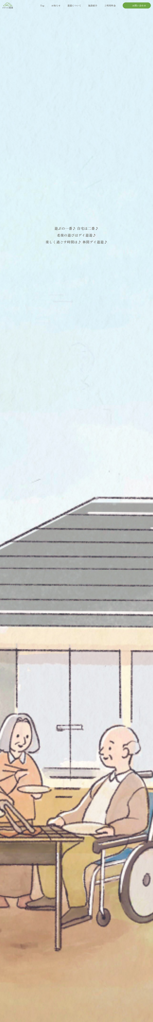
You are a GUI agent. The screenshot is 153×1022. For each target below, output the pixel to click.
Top (42, 7)
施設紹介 (93, 7)
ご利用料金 (110, 7)
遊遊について (74, 7)
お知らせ (55, 7)
